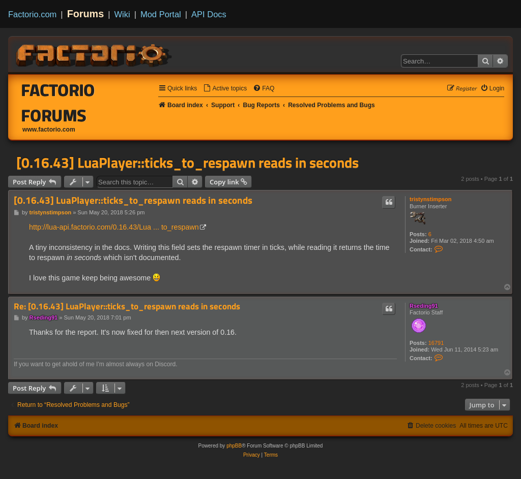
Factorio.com (32, 14)
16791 (436, 343)
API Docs (208, 14)
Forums (85, 13)
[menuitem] (225, 88)
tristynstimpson (431, 199)
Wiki (122, 14)
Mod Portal (160, 14)
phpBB (234, 446)
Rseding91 (424, 306)
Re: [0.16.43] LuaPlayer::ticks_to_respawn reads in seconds (127, 306)
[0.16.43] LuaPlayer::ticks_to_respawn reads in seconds (187, 162)
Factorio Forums (58, 102)
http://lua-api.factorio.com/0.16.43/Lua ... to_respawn (114, 227)
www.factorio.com (48, 129)
